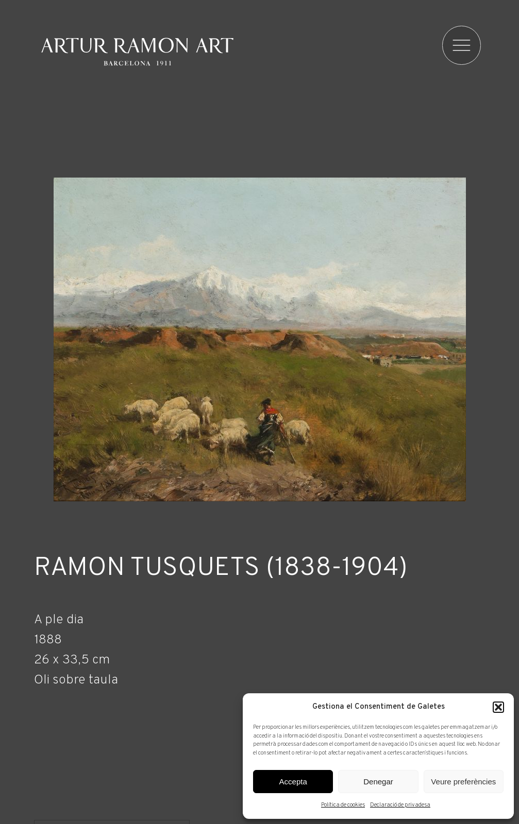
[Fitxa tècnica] (259, 647)
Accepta (293, 781)
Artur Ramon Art (137, 51)
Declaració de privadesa (400, 805)
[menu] (462, 45)
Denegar (378, 781)
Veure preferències (463, 781)
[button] (498, 707)
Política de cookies (343, 805)
